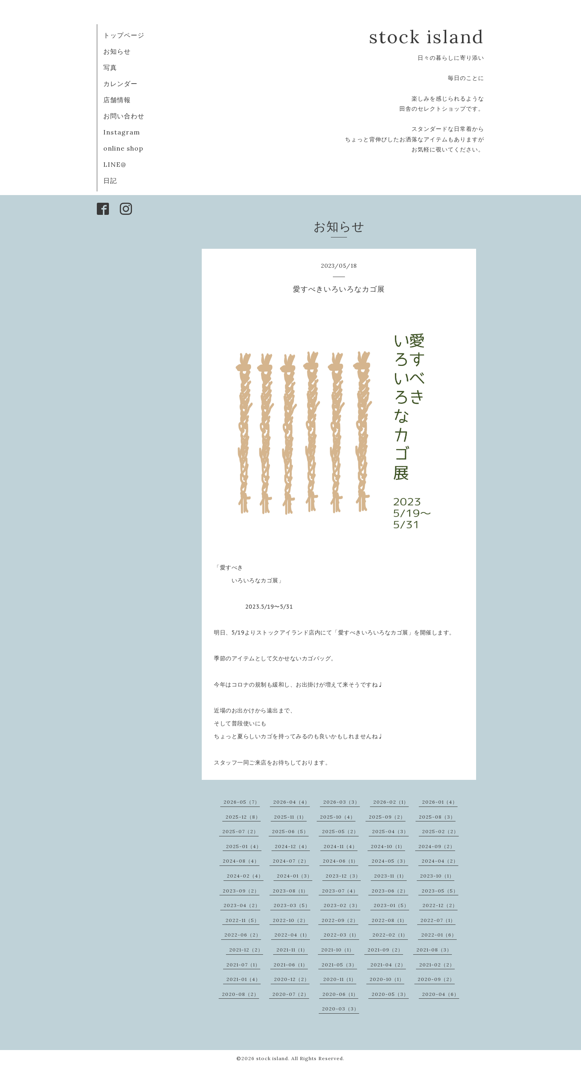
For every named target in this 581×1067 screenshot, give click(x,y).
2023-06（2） (390, 891)
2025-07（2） (240, 831)
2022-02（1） (390, 935)
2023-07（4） (340, 891)
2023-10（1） (437, 876)
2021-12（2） (246, 950)
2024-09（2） (436, 846)
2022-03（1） (341, 935)
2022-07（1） (438, 920)
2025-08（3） (437, 817)
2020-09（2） (436, 979)
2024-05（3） (390, 861)
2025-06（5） (290, 831)
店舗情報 (117, 100)
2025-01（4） (243, 846)
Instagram (121, 132)
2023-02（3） (342, 905)
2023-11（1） (390, 876)
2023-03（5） (292, 905)
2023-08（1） (290, 891)
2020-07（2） (290, 994)
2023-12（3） (343, 876)
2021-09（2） (385, 950)
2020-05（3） (390, 994)
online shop (123, 148)
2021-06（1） (291, 965)
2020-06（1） (340, 994)
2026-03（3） (341, 802)
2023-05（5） (440, 891)
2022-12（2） (440, 905)
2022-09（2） (340, 920)
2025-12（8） (243, 817)
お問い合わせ (123, 116)
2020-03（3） (340, 1009)
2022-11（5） (242, 920)
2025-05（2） (340, 831)
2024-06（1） (340, 861)
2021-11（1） (292, 950)
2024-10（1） (388, 846)
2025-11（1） (290, 817)
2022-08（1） (389, 920)
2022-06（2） (242, 935)
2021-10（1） (337, 950)
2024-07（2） (291, 861)
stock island (426, 36)
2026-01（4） (440, 802)
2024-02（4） (245, 876)
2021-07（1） (243, 965)
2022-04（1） (292, 935)
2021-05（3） (339, 965)
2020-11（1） (339, 979)
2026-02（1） (391, 802)
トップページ (123, 35)
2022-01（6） (439, 935)
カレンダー (120, 84)
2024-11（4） (340, 846)
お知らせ (117, 51)
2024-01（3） (294, 876)
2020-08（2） (240, 994)
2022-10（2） (290, 920)
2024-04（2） (440, 861)
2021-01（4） (243, 979)
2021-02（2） (437, 965)
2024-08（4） (241, 861)
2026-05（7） (242, 802)
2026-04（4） (291, 802)
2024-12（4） (292, 846)
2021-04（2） (388, 965)
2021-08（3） (434, 950)
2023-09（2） (241, 891)
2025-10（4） (337, 817)
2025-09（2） (387, 817)
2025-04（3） (390, 831)
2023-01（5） (391, 905)
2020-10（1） (387, 979)
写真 (110, 67)
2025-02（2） (440, 831)
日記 (110, 180)
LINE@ (114, 164)
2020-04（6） (440, 994)
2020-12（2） (291, 979)
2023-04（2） (242, 905)
